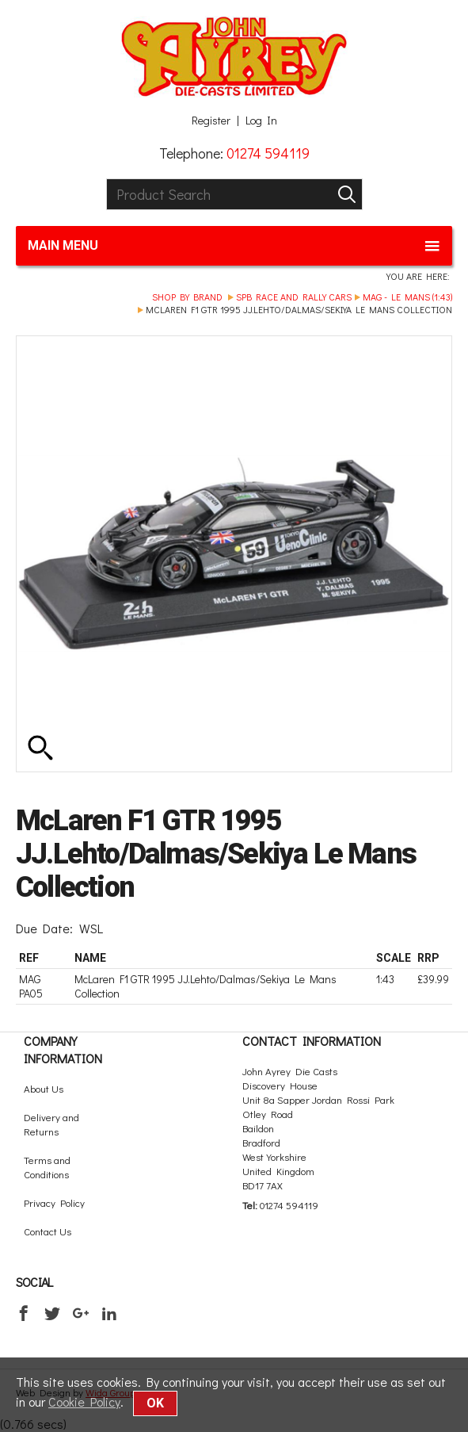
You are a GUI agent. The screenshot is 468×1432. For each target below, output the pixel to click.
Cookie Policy (84, 1401)
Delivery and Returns (51, 1124)
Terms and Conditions (47, 1167)
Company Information (63, 1049)
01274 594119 (268, 153)
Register (211, 120)
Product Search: (106, 178)
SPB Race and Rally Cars (294, 296)
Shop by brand (187, 296)
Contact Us (47, 1231)
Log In (261, 120)
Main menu (234, 246)
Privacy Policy (54, 1202)
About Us (43, 1088)
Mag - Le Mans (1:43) (407, 296)
